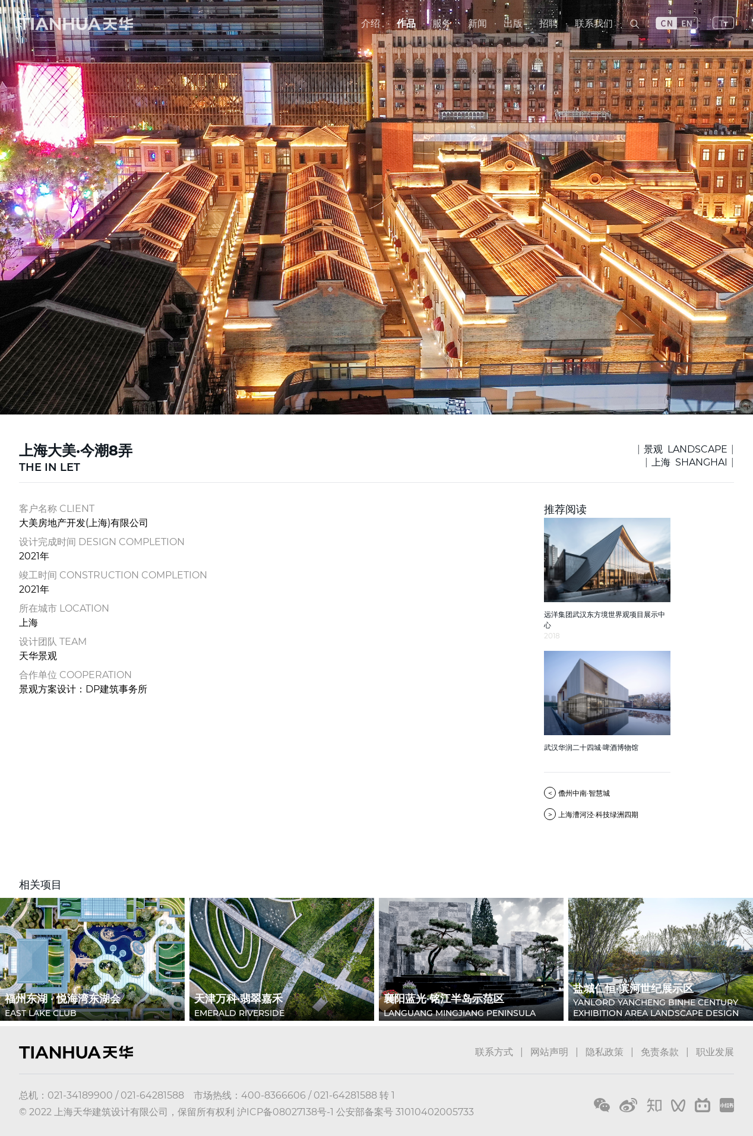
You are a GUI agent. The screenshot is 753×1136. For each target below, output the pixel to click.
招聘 (548, 23)
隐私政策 (605, 1052)
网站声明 (549, 1052)
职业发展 (715, 1052)
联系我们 (594, 23)
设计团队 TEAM (53, 641)
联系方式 (494, 1052)
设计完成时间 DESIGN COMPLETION (102, 542)
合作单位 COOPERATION (75, 675)
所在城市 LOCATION (64, 608)
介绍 (370, 23)
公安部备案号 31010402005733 (405, 1112)
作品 (406, 23)
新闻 (477, 23)
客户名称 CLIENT (56, 508)
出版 (513, 23)
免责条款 (660, 1052)
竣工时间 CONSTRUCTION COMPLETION (113, 575)
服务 (441, 23)
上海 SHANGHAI (689, 462)
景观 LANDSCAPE (685, 449)
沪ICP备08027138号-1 (285, 1112)
